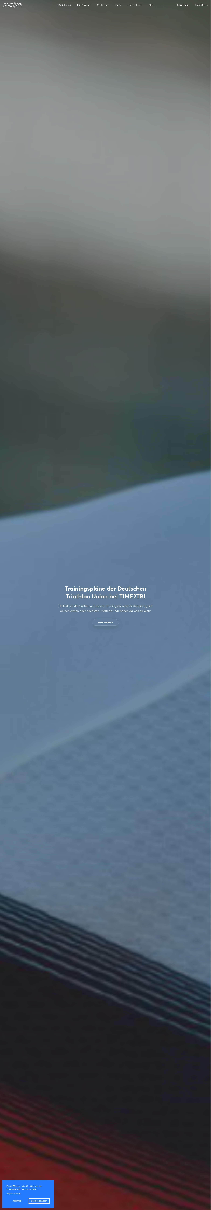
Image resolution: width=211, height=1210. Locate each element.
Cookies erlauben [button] (39, 1201)
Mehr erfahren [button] (13, 1193)
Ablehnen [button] (17, 1201)
